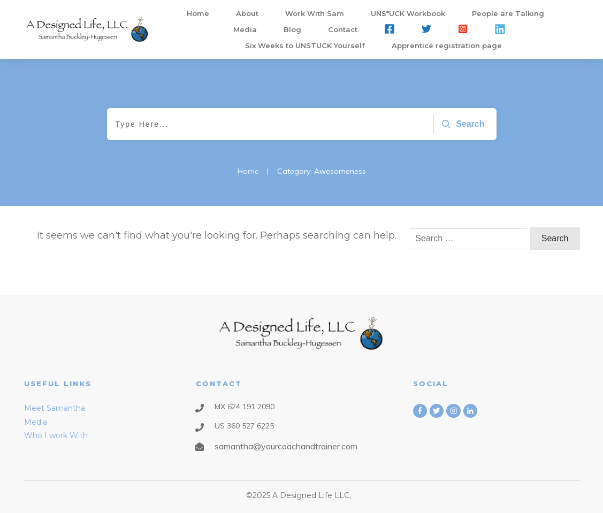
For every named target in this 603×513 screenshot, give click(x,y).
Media (35, 422)
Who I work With (56, 435)
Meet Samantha (54, 408)
